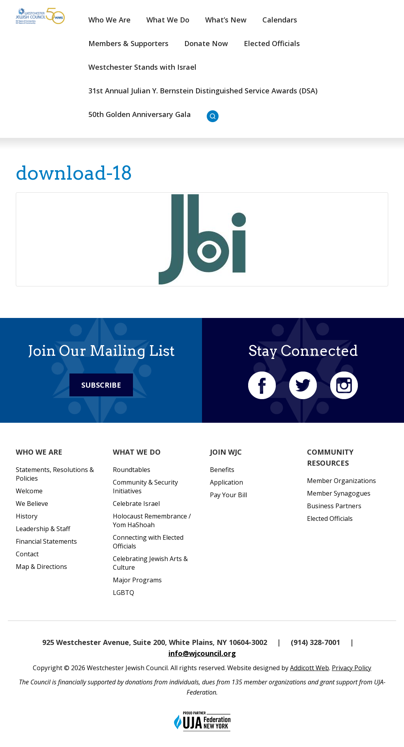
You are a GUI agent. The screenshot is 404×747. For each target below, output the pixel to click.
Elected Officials (272, 43)
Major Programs (137, 580)
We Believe (32, 503)
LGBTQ (123, 592)
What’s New (226, 19)
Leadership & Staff (43, 528)
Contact (27, 554)
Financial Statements (46, 541)
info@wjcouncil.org (202, 653)
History (26, 516)
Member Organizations (341, 480)
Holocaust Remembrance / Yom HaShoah (152, 520)
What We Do (167, 19)
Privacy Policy (351, 667)
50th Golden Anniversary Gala (139, 114)
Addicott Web (309, 667)
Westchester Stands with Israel (142, 67)
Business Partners (334, 506)
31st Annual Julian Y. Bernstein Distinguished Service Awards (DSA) (203, 90)
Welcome (29, 491)
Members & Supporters (128, 43)
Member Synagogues (338, 493)
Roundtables (131, 469)
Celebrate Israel (136, 503)
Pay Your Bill (228, 495)
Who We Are (109, 19)
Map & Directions (41, 566)
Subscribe (101, 385)
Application (226, 482)
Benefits (222, 469)
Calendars (279, 19)
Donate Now (206, 43)
